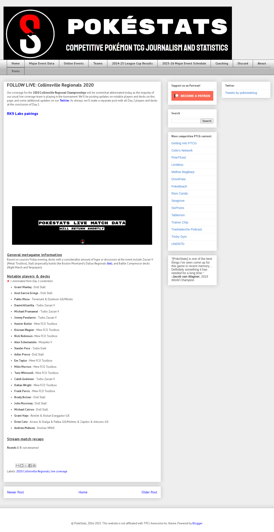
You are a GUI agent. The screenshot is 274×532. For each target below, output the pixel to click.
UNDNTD (177, 244)
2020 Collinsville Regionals (33, 471)
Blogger (197, 523)
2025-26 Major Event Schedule (184, 63)
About (262, 63)
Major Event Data (41, 63)
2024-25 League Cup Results (132, 63)
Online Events (74, 63)
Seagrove (178, 200)
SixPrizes (177, 208)
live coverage (59, 471)
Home (16, 63)
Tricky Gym (179, 236)
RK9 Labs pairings (22, 113)
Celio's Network (182, 150)
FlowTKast (178, 157)
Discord (243, 63)
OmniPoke (178, 179)
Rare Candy (179, 193)
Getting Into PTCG (184, 143)
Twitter (64, 100)
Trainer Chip (179, 222)
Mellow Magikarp (182, 172)
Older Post (149, 492)
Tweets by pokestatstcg (241, 93)
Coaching (221, 63)
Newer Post (15, 492)
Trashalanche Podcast (186, 229)
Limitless (177, 164)
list (109, 263)
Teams (98, 63)
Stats (16, 71)
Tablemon (178, 215)
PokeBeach (179, 186)
